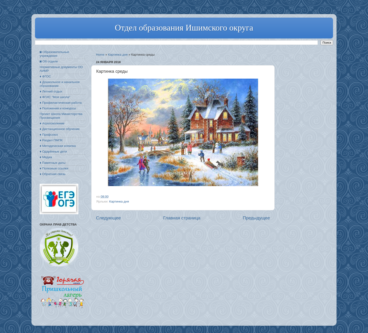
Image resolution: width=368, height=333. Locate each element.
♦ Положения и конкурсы (58, 108)
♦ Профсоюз (49, 134)
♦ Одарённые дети (53, 151)
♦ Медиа (46, 157)
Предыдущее (256, 217)
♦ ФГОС (45, 76)
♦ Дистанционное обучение (60, 129)
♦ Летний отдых (51, 91)
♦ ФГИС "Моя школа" (55, 97)
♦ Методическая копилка (58, 146)
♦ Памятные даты (52, 163)
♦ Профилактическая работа (61, 102)
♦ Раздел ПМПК (51, 140)
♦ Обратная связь (52, 174)
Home (100, 54)
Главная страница (181, 217)
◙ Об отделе (49, 61)
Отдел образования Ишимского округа (184, 27)
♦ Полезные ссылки (54, 168)
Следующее (108, 217)
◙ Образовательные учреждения (54, 53)
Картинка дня (118, 54)
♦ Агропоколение (52, 123)
